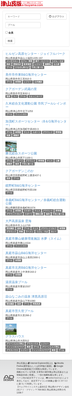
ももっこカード (35, 96)
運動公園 (39, 214)
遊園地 (48, 64)
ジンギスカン (12, 61)
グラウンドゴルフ (14, 214)
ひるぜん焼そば (22, 67)
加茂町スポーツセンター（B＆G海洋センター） (36, 123)
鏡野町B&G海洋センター (22, 185)
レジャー (38, 64)
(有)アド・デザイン (26, 390)
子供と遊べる (37, 67)
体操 (8, 135)
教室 (29, 347)
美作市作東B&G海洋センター (26, 74)
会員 (9, 32)
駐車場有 (27, 64)
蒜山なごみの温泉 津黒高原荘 (26, 296)
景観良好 (17, 64)
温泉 (8, 96)
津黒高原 (36, 304)
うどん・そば (57, 61)
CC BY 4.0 (62, 381)
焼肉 (8, 64)
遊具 (17, 164)
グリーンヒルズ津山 (15, 344)
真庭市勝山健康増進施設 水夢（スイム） (34, 238)
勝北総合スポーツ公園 (21, 153)
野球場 (58, 132)
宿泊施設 (10, 228)
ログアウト (56, 16)
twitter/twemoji (55, 378)
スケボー (27, 211)
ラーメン (29, 231)
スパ (15, 96)
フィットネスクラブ (15, 347)
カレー (53, 231)
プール (9, 67)
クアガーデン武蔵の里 (21, 89)
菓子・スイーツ (42, 61)
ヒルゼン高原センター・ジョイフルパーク (35, 53)
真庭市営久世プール (19, 311)
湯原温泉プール (16, 282)
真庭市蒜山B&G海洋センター (26, 253)
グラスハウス (14, 336)
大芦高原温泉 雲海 (18, 221)
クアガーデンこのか (19, 171)
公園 (57, 161)
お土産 (56, 64)
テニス (27, 132)
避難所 (16, 135)
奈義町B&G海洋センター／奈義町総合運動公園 (35, 201)
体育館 (18, 82)
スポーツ (36, 132)
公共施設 (38, 82)
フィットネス (21, 114)
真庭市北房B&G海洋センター (26, 267)
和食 (21, 231)
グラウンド (48, 132)
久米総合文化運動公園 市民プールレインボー (35, 105)
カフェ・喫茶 (27, 61)
